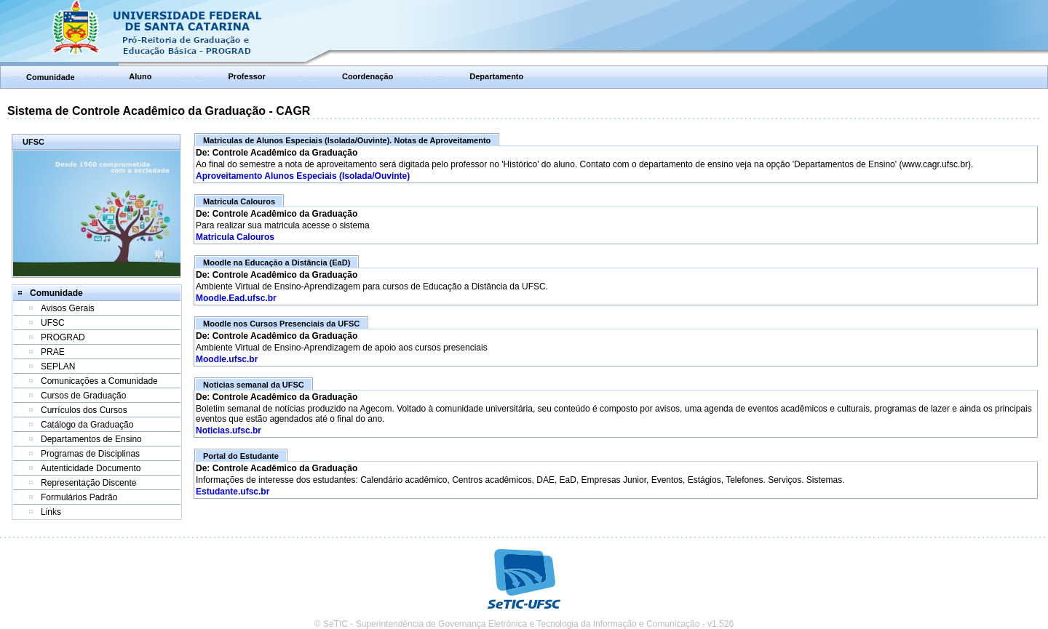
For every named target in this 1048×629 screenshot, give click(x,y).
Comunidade (50, 77)
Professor (247, 76)
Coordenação (367, 76)
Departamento (496, 76)
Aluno (140, 76)
